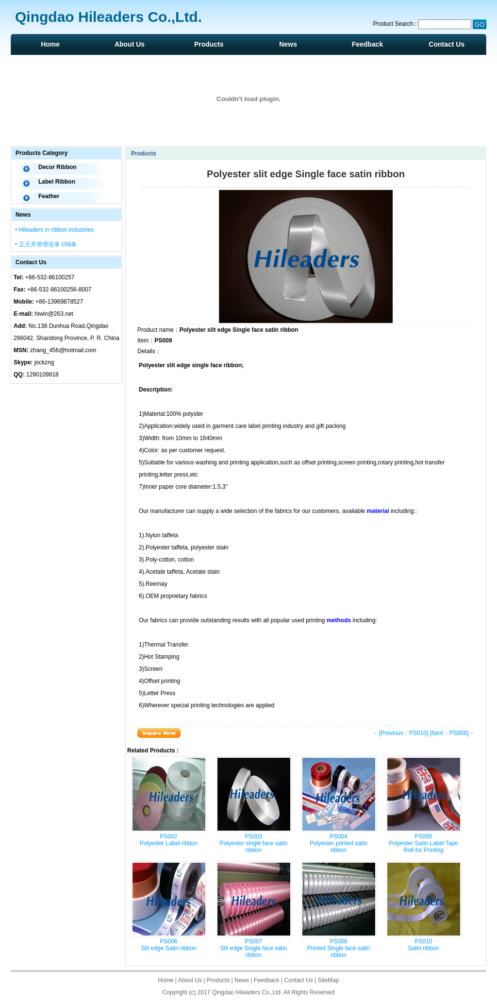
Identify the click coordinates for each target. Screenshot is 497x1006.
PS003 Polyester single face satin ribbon (253, 843)
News (288, 44)
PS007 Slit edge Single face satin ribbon (253, 948)
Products (209, 44)
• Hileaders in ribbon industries (54, 229)
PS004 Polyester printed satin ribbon (338, 843)
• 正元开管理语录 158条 (46, 244)
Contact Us (446, 44)
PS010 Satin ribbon (423, 945)
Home (50, 44)
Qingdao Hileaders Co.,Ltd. (247, 992)
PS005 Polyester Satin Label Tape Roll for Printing (423, 843)
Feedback (367, 44)
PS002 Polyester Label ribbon (169, 840)
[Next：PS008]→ (452, 733)
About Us (130, 44)
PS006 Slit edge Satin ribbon (168, 945)
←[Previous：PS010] (400, 733)
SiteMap (328, 980)
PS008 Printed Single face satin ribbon (338, 948)
